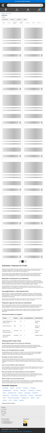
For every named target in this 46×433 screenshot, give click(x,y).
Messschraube (23, 390)
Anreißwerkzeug (31, 390)
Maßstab (32, 397)
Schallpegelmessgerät (7, 390)
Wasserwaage (5, 387)
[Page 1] (22, 261)
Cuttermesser (18, 387)
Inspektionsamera (23, 395)
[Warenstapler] (39, 10)
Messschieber (25, 387)
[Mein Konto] (17, 10)
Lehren (10, 400)
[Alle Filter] (5, 19)
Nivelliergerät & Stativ (12, 392)
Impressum (11, 431)
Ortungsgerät (32, 387)
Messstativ (5, 400)
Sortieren (12, 19)
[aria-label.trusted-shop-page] (25, 423)
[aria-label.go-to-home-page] (2, 6)
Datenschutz (19, 431)
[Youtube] (3, 411)
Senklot (4, 397)
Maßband (12, 387)
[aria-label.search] (41, 5)
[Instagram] (4, 413)
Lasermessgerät (27, 392)
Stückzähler (21, 400)
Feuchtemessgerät (14, 395)
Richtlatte (15, 400)
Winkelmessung (6, 395)
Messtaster (31, 395)
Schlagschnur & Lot (25, 397)
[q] (25, 5)
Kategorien (19, 19)
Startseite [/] (3, 13)
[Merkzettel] (28, 10)
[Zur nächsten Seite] (25, 261)
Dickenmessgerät (38, 395)
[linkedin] (3, 414)
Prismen (37, 397)
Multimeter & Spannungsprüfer (13, 397)
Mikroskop (20, 392)
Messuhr (4, 392)
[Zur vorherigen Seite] (20, 261)
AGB (15, 431)
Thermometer (15, 390)
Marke (25, 19)
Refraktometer (35, 392)
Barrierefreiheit (4, 431)
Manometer (38, 390)
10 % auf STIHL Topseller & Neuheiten (22, 1)
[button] (6, 10)
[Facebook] (3, 409)
